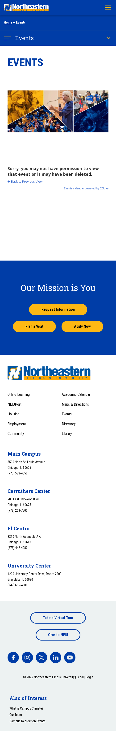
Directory (69, 424)
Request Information (58, 309)
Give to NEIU (58, 635)
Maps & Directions (75, 404)
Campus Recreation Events (27, 721)
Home (8, 22)
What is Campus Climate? (26, 708)
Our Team (15, 715)
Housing (13, 414)
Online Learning (19, 394)
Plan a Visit (34, 326)
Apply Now (82, 326)
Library (67, 433)
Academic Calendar (76, 394)
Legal (80, 677)
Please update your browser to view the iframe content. (58, 194)
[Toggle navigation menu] (108, 7)
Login (89, 677)
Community (16, 433)
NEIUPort (14, 404)
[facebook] (13, 657)
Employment (17, 424)
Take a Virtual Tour (58, 618)
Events (24, 38)
